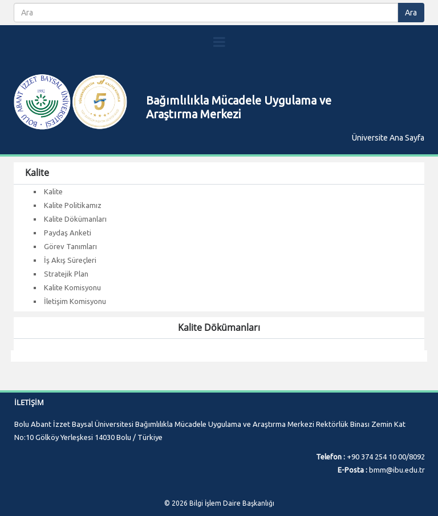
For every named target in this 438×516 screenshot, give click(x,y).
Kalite (53, 191)
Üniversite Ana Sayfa (388, 137)
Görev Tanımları (70, 246)
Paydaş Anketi (67, 233)
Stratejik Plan (66, 274)
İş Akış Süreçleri (70, 260)
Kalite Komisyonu (72, 287)
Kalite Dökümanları (75, 219)
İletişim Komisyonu (75, 301)
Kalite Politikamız (73, 205)
